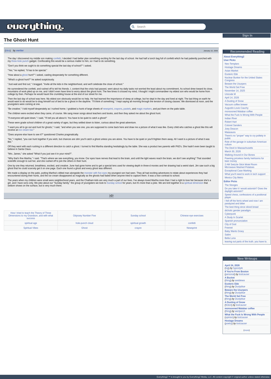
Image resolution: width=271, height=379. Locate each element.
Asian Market (231, 70)
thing (227, 280)
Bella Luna (230, 238)
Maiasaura (230, 132)
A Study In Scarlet (234, 217)
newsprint (108, 108)
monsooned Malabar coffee (239, 111)
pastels (127, 108)
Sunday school (114, 183)
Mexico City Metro (234, 177)
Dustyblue (240, 286)
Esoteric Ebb (231, 74)
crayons (118, 108)
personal (229, 274)
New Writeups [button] (247, 258)
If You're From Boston (237, 271)
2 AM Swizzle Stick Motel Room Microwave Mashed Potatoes (241, 166)
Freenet (229, 227)
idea (8, 50)
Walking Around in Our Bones (240, 155)
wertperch (240, 311)
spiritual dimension (193, 183)
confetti (57, 58)
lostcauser (244, 274)
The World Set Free (235, 87)
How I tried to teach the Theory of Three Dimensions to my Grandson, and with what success (31, 216)
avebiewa (240, 280)
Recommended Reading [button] (247, 51)
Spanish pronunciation (236, 220)
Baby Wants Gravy (234, 231)
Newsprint (192, 228)
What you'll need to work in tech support (245, 174)
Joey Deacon (231, 128)
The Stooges (231, 185)
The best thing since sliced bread (241, 207)
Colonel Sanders (233, 125)
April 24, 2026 (232, 265)
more (246, 330)
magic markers (144, 108)
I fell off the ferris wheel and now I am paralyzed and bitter (244, 202)
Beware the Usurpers (235, 83)
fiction (228, 305)
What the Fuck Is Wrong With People (244, 115)
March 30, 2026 (233, 151)
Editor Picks (230, 181)
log (227, 268)
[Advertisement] (136, 9)
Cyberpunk (230, 214)
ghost (25, 75)
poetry (228, 323)
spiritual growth (138, 223)
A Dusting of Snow (234, 101)
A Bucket (230, 277)
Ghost (84, 228)
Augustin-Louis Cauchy (236, 108)
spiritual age (31, 223)
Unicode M (230, 94)
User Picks (229, 60)
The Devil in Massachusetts (239, 148)
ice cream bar (26, 130)
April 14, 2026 (232, 97)
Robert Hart (231, 122)
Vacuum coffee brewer (236, 104)
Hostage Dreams (233, 67)
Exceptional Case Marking (238, 170)
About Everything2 (234, 56)
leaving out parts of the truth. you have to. (246, 241)
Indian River (231, 118)
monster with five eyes (95, 173)
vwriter (20, 50)
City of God (230, 224)
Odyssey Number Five (84, 215)
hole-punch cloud (84, 223)
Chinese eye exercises (191, 215)
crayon (138, 228)
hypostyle (238, 268)
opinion (229, 317)
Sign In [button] (247, 35)
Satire (228, 234)
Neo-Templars (232, 63)
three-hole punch (20, 61)
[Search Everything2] (168, 26)
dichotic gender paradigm (238, 210)
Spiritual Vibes (30, 228)
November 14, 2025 (235, 90)
